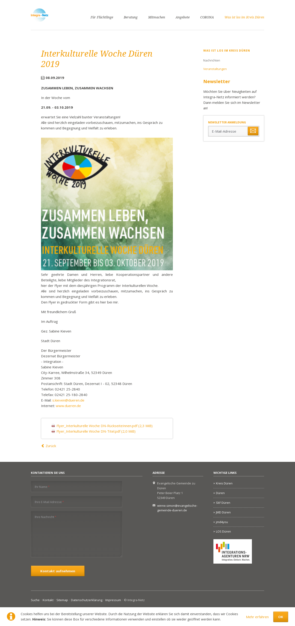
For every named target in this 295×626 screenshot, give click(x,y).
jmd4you (222, 522)
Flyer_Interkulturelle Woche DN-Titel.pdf (96, 431)
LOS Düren (223, 531)
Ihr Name (42, 486)
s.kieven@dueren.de (68, 400)
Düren (220, 493)
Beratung (131, 17)
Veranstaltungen (215, 69)
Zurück (51, 445)
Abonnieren (253, 131)
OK (280, 616)
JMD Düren (223, 512)
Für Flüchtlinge (102, 17)
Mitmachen (156, 17)
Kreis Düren (224, 483)
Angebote (183, 17)
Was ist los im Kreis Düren (244, 17)
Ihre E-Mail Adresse (49, 502)
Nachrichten (211, 60)
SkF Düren (223, 503)
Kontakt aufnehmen (57, 571)
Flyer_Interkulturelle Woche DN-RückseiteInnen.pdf (104, 425)
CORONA (207, 17)
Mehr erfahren (257, 616)
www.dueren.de (68, 405)
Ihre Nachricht (45, 517)
